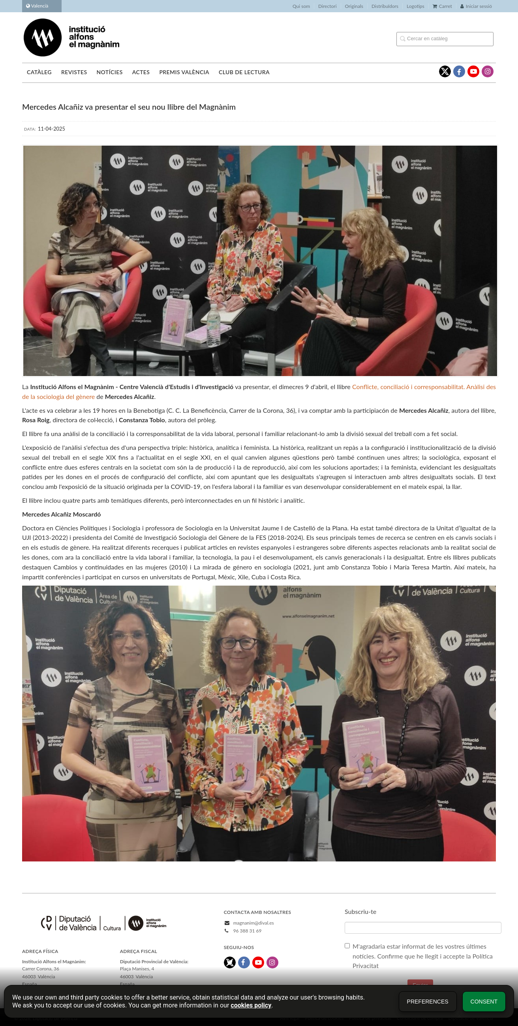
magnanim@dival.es (253, 923)
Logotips (415, 6)
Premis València (184, 72)
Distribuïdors (385, 6)
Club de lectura (244, 72)
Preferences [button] (428, 1001)
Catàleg (39, 72)
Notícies (109, 72)
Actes (141, 72)
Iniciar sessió (476, 6)
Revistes (74, 72)
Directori (327, 6)
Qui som (301, 6)
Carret (442, 6)
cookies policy (251, 1005)
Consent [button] (484, 1001)
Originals (354, 6)
